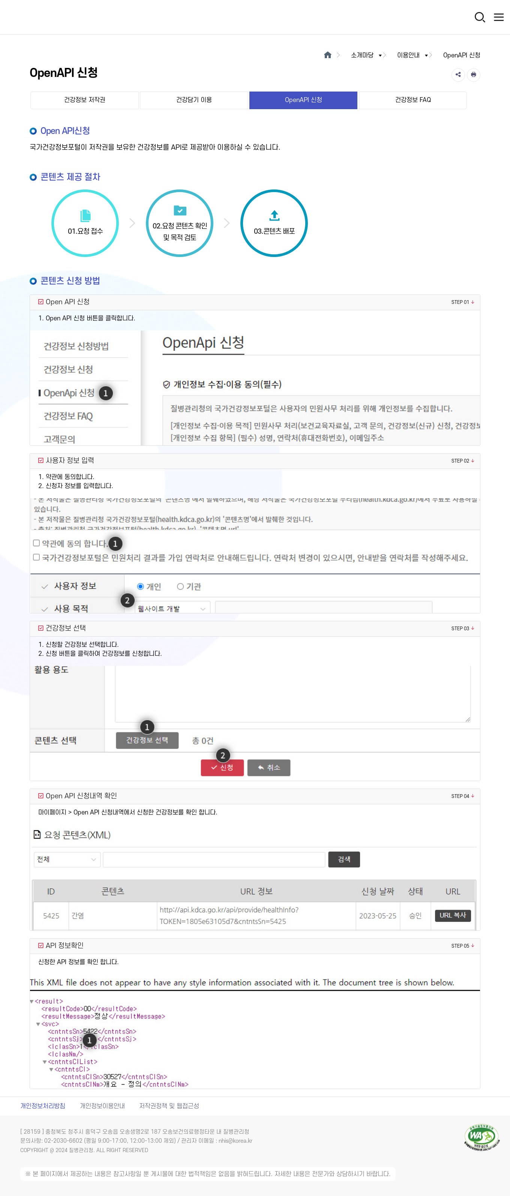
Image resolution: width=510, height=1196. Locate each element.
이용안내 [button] (413, 55)
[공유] (458, 75)
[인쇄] (473, 75)
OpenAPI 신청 (303, 100)
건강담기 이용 (194, 100)
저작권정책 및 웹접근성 (169, 1106)
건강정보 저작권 (84, 100)
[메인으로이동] (328, 55)
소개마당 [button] (367, 55)
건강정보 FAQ (413, 100)
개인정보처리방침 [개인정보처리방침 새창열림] (42, 1106)
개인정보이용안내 (102, 1106)
